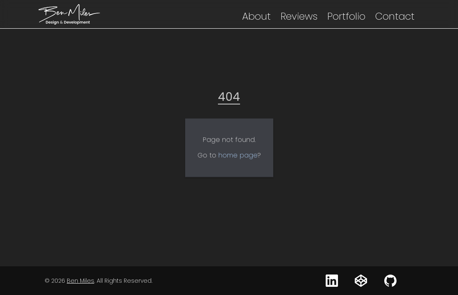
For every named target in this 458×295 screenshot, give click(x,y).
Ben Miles (80, 281)
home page (238, 157)
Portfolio (346, 16)
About (256, 16)
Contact (395, 16)
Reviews (299, 16)
